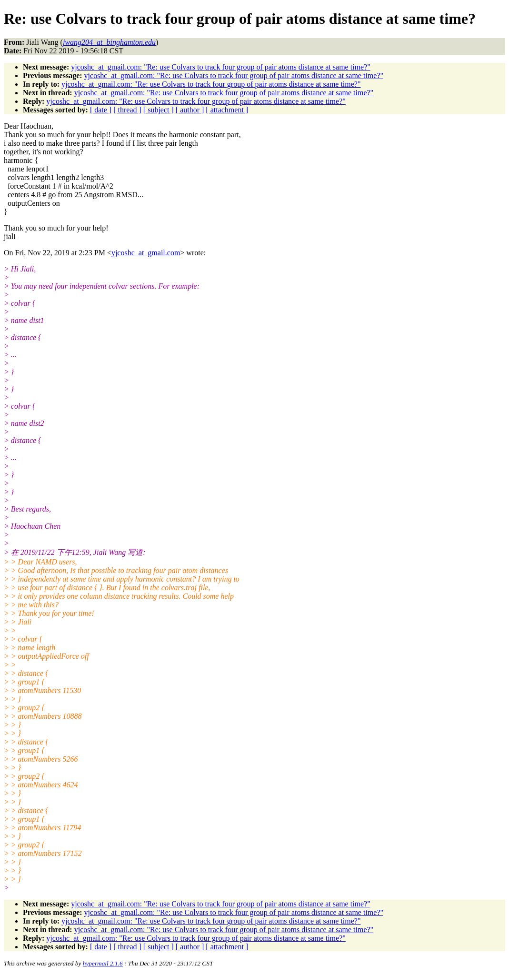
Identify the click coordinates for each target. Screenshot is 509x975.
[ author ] (190, 110)
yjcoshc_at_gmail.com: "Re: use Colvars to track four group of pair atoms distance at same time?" (220, 67)
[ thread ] (127, 110)
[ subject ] (158, 110)
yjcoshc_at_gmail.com (145, 253)
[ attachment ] (227, 110)
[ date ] (100, 110)
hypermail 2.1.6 (103, 963)
